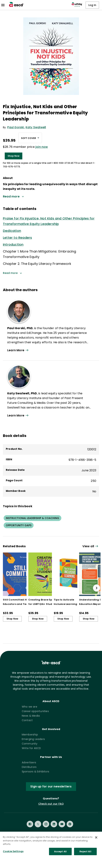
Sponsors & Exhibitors (35, 771)
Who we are (29, 706)
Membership (30, 734)
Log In (92, 5)
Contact (27, 720)
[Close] (96, 840)
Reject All (85, 854)
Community (30, 743)
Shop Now (13, 155)
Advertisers (29, 762)
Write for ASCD (31, 748)
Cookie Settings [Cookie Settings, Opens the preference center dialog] (13, 854)
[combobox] (30, 138)
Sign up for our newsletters (51, 786)
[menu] (3, 5)
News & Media (31, 716)
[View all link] (90, 546)
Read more (12, 273)
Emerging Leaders (33, 739)
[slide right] (96, 588)
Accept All (60, 854)
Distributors (29, 767)
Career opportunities (35, 711)
